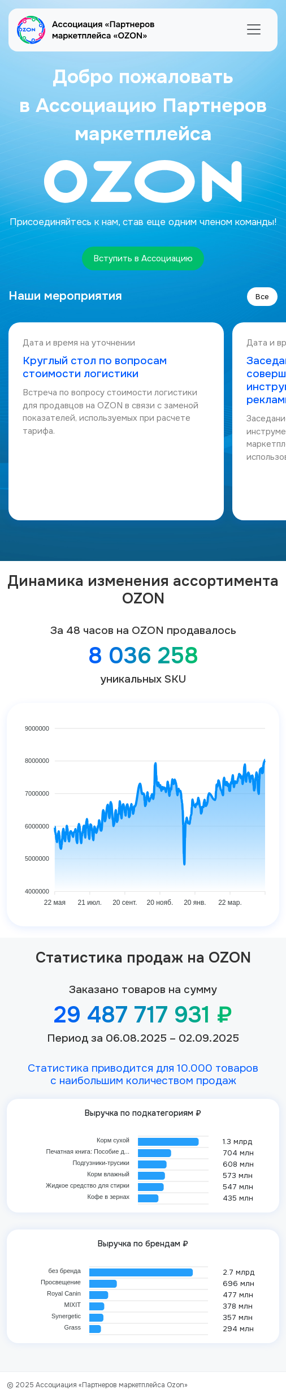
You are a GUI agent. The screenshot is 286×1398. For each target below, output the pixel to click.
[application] (143, 810)
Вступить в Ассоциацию (143, 258)
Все (262, 296)
